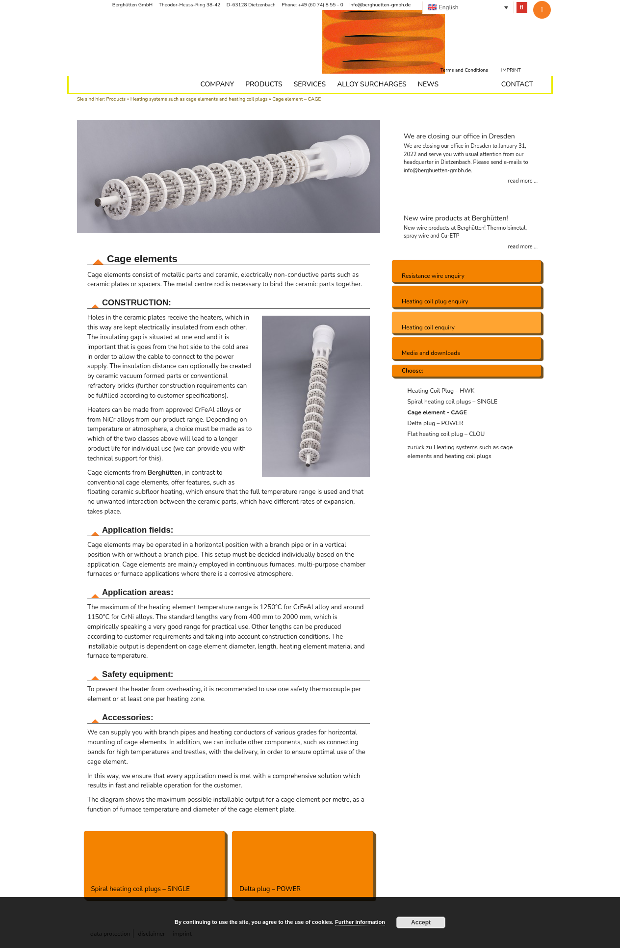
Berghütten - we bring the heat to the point (148, 44)
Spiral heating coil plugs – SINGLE (154, 862)
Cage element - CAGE (437, 412)
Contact (517, 84)
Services (310, 84)
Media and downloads (431, 353)
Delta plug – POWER (302, 862)
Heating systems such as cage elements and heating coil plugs (199, 99)
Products (116, 99)
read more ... (523, 181)
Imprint (511, 70)
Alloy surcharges (371, 84)
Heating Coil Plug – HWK (441, 391)
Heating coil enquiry (428, 327)
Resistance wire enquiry (433, 276)
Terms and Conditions (464, 70)
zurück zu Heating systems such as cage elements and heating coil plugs (460, 451)
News (428, 84)
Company (217, 84)
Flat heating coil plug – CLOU (446, 434)
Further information (360, 922)
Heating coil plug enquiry (435, 301)
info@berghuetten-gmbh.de (380, 4)
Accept (421, 922)
